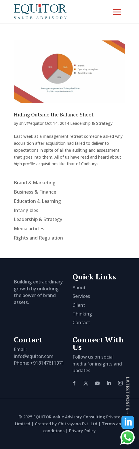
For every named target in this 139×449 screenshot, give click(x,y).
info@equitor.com (34, 356)
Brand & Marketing (35, 182)
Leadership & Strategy (91, 123)
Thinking (82, 314)
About (79, 287)
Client (79, 305)
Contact (81, 322)
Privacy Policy (82, 430)
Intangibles (26, 210)
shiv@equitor (31, 123)
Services (81, 296)
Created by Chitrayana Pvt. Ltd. (66, 423)
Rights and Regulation (38, 238)
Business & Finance (35, 192)
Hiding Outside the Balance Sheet (54, 114)
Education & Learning (37, 201)
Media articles (29, 228)
